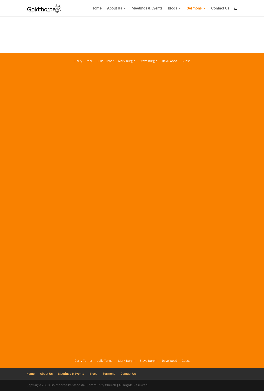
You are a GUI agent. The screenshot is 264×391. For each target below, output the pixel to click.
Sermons (194, 8)
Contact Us (220, 8)
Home (97, 8)
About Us (114, 8)
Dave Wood (169, 61)
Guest (186, 61)
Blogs (172, 8)
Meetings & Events (147, 8)
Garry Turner (83, 61)
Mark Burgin (126, 61)
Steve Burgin (148, 61)
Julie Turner (105, 61)
